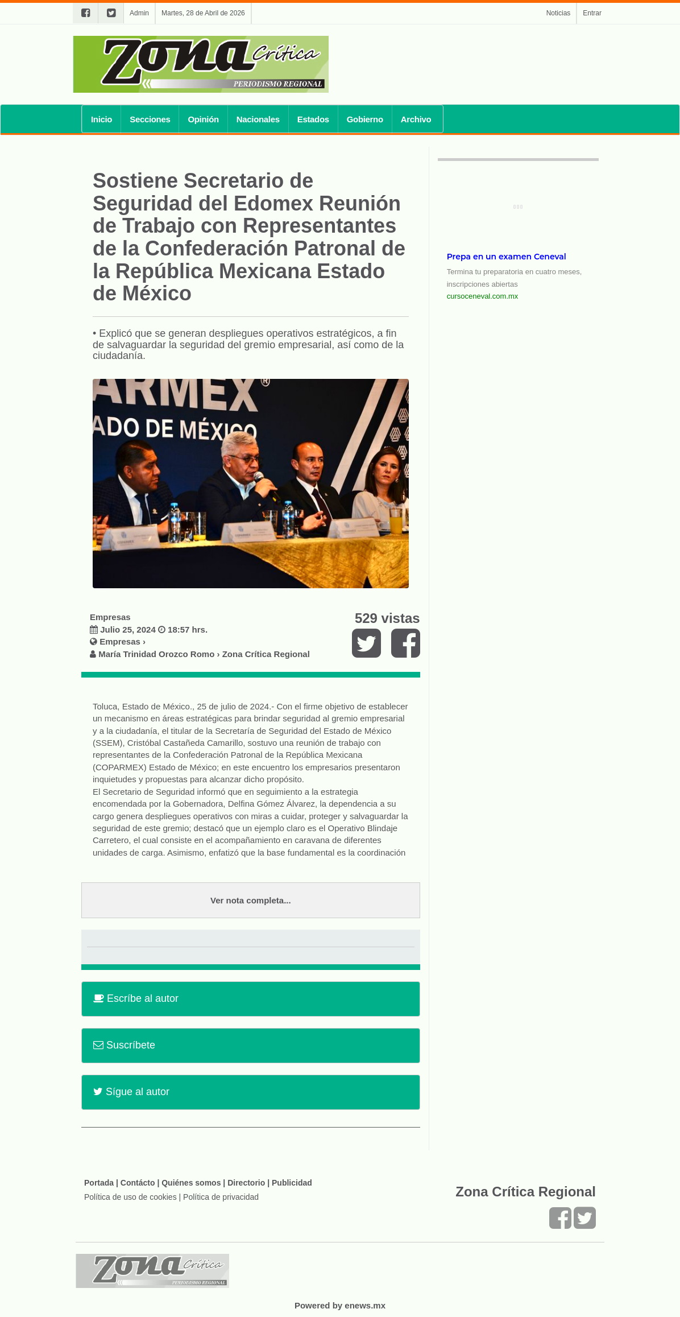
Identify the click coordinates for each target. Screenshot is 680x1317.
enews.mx (365, 1305)
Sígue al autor (131, 1091)
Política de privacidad (221, 1197)
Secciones (150, 119)
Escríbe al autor (136, 998)
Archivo (416, 119)
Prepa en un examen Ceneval (506, 256)
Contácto (138, 1182)
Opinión (203, 119)
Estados (313, 119)
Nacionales (258, 119)
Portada (99, 1182)
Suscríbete (124, 1045)
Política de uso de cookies (130, 1197)
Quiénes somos (191, 1182)
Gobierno (365, 119)
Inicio (101, 119)
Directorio (246, 1182)
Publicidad (292, 1182)
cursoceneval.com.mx (483, 296)
